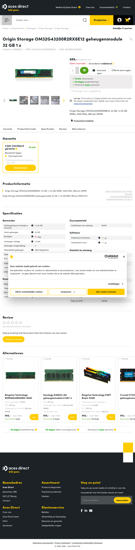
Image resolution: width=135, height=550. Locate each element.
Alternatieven (79, 128)
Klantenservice (53, 507)
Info (34, 417)
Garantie (7, 128)
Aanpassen (67, 292)
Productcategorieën (51, 487)
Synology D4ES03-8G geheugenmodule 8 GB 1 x (57, 396)
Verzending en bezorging (54, 516)
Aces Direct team (11, 516)
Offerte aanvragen (121, 70)
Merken (45, 496)
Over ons (90, 7)
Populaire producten (51, 491)
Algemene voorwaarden (43, 542)
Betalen (45, 511)
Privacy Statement (62, 542)
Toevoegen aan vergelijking (85, 90)
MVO (5, 520)
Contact (126, 7)
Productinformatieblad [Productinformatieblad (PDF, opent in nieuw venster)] (82, 121)
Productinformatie (26, 128)
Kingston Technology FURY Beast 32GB (96, 396)
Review (63, 128)
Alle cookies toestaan (106, 292)
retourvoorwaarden (83, 103)
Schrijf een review (13, 339)
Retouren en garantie (52, 520)
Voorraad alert (99, 71)
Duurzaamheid (107, 7)
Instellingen (114, 284)
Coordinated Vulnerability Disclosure (87, 542)
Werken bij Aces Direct (66, 7)
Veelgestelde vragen (51, 525)
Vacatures (7, 525)
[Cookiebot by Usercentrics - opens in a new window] (106, 257)
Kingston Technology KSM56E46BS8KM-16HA (18, 396)
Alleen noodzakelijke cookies (29, 292)
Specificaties (47, 128)
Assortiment (51, 482)
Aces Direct (11, 507)
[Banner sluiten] (124, 257)
